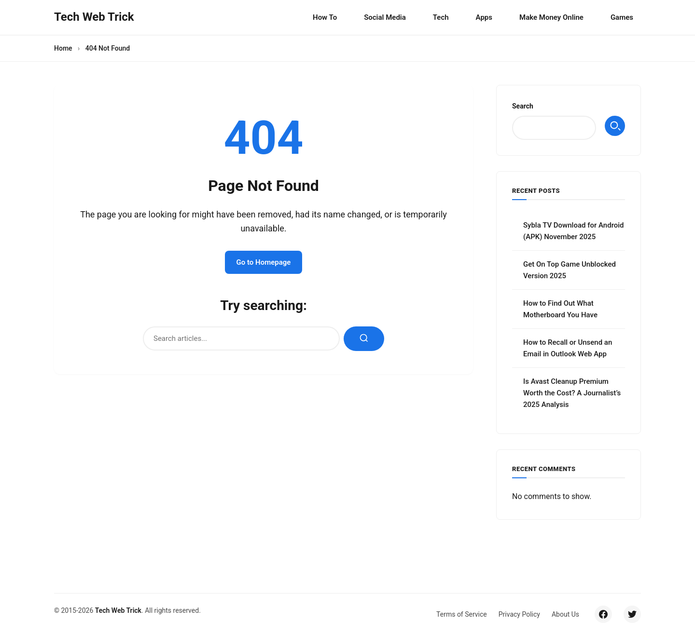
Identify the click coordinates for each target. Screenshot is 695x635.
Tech (441, 17)
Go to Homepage (263, 262)
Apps (484, 17)
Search (522, 106)
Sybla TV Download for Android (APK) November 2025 (573, 231)
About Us (565, 614)
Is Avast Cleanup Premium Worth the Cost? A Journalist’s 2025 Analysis (572, 393)
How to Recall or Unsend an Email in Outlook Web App (567, 348)
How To (325, 17)
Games (622, 17)
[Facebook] (603, 614)
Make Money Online (551, 17)
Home (63, 48)
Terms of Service (461, 614)
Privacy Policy (519, 614)
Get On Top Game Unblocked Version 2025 (569, 270)
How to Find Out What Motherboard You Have (560, 309)
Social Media (385, 17)
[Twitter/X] (632, 614)
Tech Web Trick (118, 610)
